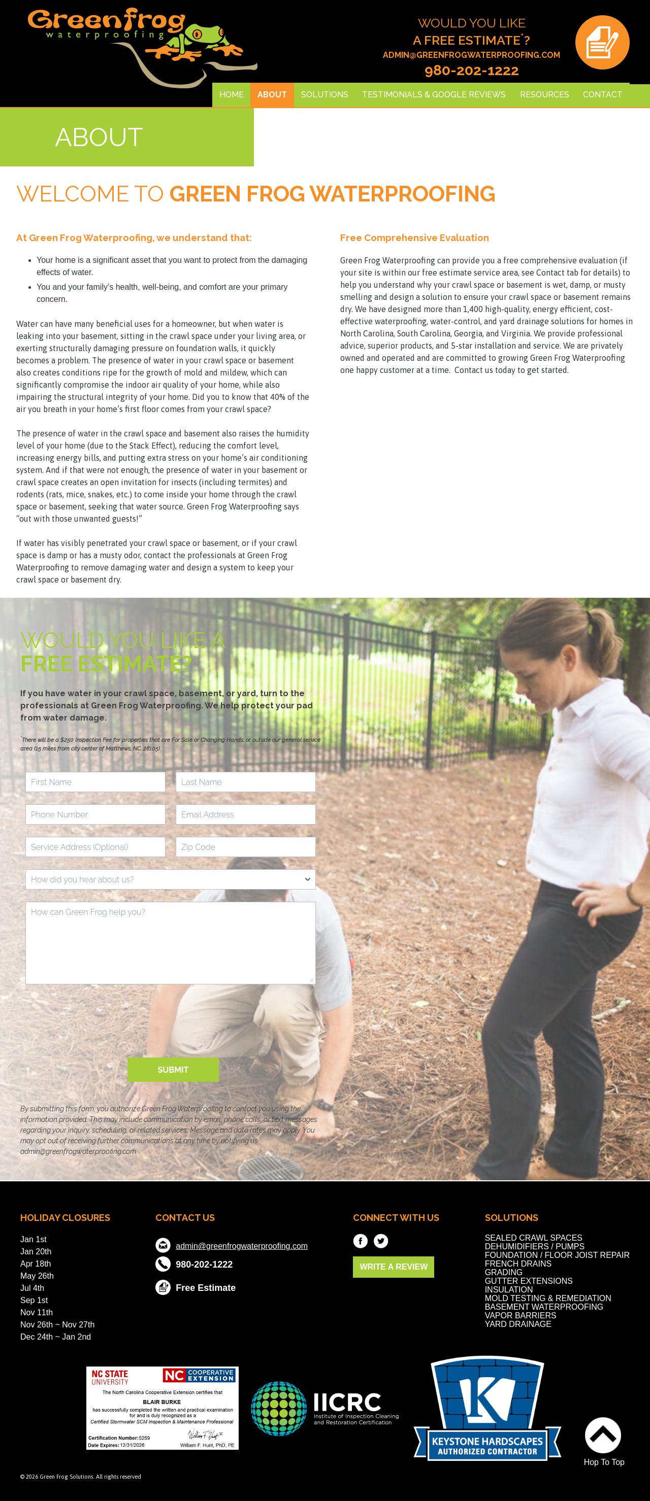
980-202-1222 (472, 70)
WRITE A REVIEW (394, 1267)
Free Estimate (206, 1287)
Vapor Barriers (521, 1315)
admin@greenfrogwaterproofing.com (471, 55)
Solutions (324, 94)
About (272, 94)
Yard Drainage (518, 1324)
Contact (603, 94)
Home (231, 94)
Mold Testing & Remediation (548, 1298)
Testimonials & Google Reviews (434, 94)
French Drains (518, 1263)
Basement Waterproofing (544, 1307)
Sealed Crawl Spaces (533, 1238)
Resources (544, 94)
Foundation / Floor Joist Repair (557, 1255)
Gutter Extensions (529, 1281)
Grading (504, 1272)
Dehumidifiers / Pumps (534, 1246)
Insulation (509, 1289)
